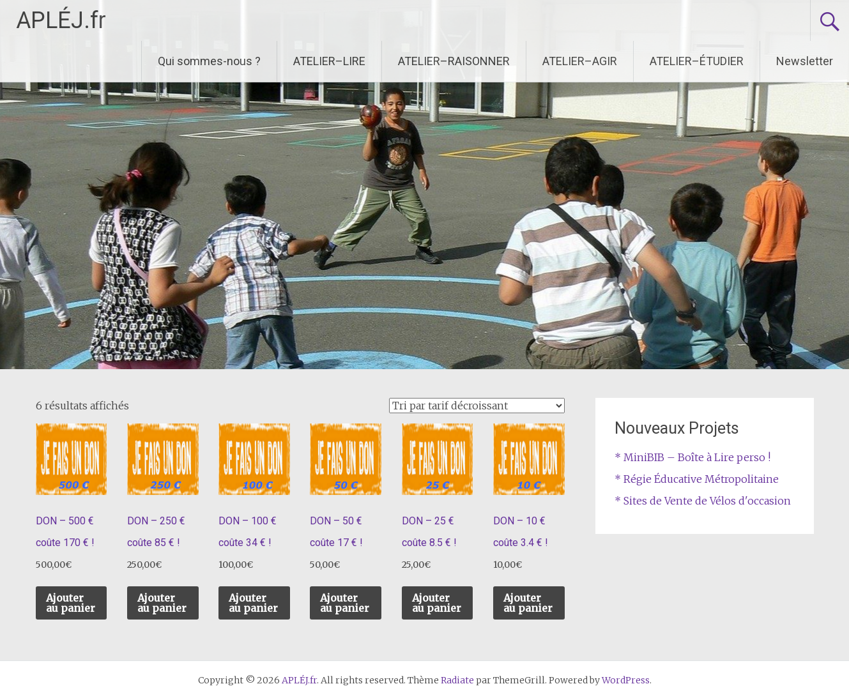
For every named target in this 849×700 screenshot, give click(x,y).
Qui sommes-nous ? (209, 61)
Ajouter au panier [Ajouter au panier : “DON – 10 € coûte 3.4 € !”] (528, 602)
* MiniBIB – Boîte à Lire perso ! (692, 457)
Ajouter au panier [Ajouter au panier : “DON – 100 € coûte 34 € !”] (253, 602)
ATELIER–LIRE (329, 61)
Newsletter (804, 61)
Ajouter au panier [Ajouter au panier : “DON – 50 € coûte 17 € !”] (344, 602)
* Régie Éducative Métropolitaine (697, 479)
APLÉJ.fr (61, 20)
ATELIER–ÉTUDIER (697, 61)
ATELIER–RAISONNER (454, 61)
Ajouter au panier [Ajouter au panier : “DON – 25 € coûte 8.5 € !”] (436, 602)
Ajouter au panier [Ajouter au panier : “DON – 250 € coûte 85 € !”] (162, 602)
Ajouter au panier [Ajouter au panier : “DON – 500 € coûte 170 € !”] (70, 602)
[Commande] (477, 405)
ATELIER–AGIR (579, 61)
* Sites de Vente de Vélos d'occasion (703, 500)
